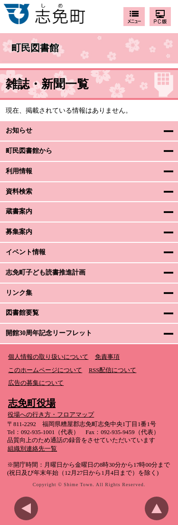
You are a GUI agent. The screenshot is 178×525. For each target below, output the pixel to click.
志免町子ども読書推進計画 (45, 272)
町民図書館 (35, 48)
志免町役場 (32, 403)
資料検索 (19, 191)
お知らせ (19, 130)
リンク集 (19, 292)
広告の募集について (36, 383)
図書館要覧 (22, 312)
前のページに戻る (28, 508)
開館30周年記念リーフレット (49, 333)
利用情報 (19, 171)
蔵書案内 (19, 211)
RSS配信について (112, 370)
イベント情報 (26, 252)
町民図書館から (29, 150)
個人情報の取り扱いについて (48, 357)
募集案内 (19, 231)
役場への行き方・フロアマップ (51, 414)
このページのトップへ (159, 508)
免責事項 (107, 357)
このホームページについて (45, 370)
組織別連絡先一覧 (32, 448)
